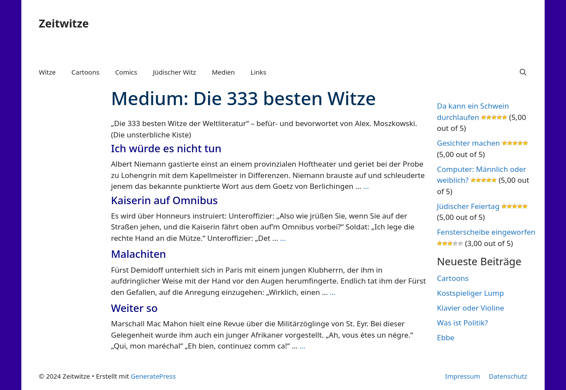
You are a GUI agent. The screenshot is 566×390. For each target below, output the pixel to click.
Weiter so (134, 308)
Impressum (462, 376)
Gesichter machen (468, 143)
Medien (223, 72)
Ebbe (445, 337)
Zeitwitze (64, 23)
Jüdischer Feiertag (468, 206)
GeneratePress (153, 376)
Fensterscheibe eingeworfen (486, 232)
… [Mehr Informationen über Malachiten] (332, 292)
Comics (126, 72)
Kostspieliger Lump (470, 293)
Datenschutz (508, 376)
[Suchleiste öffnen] (523, 72)
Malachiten (138, 254)
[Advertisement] (66, 221)
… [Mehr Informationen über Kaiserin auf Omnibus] (283, 238)
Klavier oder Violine (470, 308)
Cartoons (85, 72)
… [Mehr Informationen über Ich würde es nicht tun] (366, 186)
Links (258, 72)
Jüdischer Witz (174, 72)
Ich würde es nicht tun (166, 148)
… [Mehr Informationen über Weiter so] (302, 346)
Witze (47, 72)
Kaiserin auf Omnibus (164, 200)
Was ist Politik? (462, 323)
